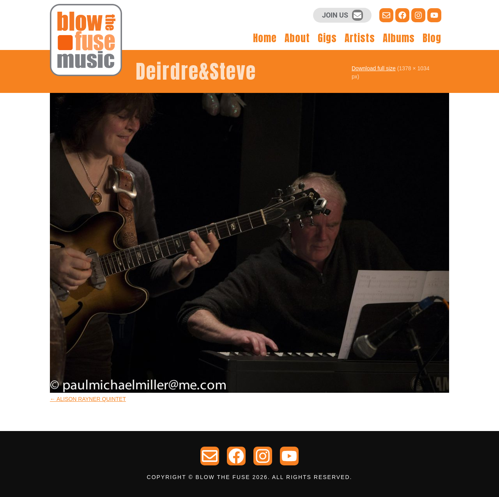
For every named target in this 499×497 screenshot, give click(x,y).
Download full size (374, 68)
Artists (360, 38)
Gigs (327, 38)
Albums (399, 38)
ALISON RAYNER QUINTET (88, 399)
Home (265, 38)
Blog (432, 38)
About (297, 38)
